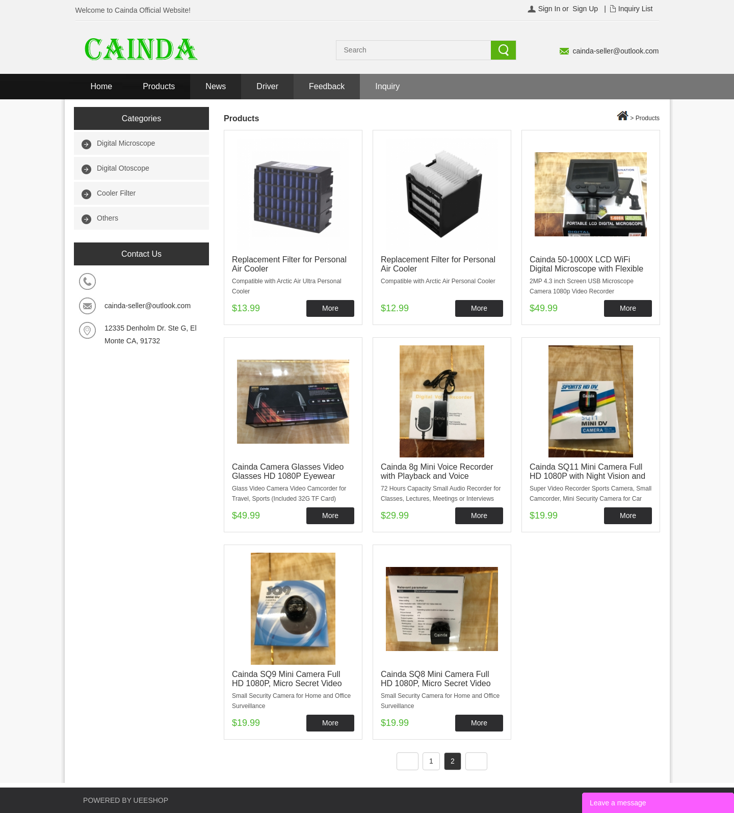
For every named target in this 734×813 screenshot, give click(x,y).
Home (102, 86)
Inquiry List (635, 9)
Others (107, 218)
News (215, 86)
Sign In (549, 9)
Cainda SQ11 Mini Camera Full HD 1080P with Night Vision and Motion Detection (587, 476)
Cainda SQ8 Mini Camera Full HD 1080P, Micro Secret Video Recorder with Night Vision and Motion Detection (436, 688)
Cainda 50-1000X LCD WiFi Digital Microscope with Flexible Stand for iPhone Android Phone (588, 268)
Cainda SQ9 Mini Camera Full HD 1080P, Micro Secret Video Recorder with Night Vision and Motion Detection (288, 688)
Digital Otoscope (123, 168)
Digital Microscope (126, 143)
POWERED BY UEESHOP (125, 800)
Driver (267, 86)
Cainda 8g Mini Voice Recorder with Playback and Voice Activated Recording (437, 476)
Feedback (327, 86)
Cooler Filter (116, 193)
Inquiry (387, 86)
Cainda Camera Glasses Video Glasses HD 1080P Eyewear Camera (288, 476)
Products (159, 86)
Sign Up (585, 9)
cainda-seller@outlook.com (615, 51)
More (330, 308)
